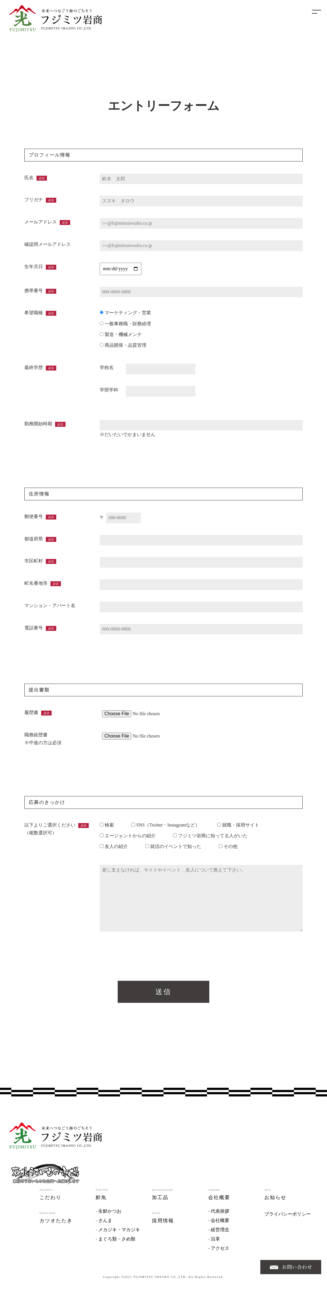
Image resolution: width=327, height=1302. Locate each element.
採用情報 (163, 1224)
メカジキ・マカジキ (119, 1233)
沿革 (215, 1242)
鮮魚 (101, 1201)
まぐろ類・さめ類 (116, 1242)
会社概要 (219, 1201)
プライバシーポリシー (287, 1217)
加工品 (160, 1201)
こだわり (50, 1201)
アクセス (220, 1251)
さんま (105, 1223)
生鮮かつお (109, 1214)
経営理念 (220, 1233)
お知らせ (275, 1201)
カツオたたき (55, 1224)
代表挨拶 (220, 1214)
